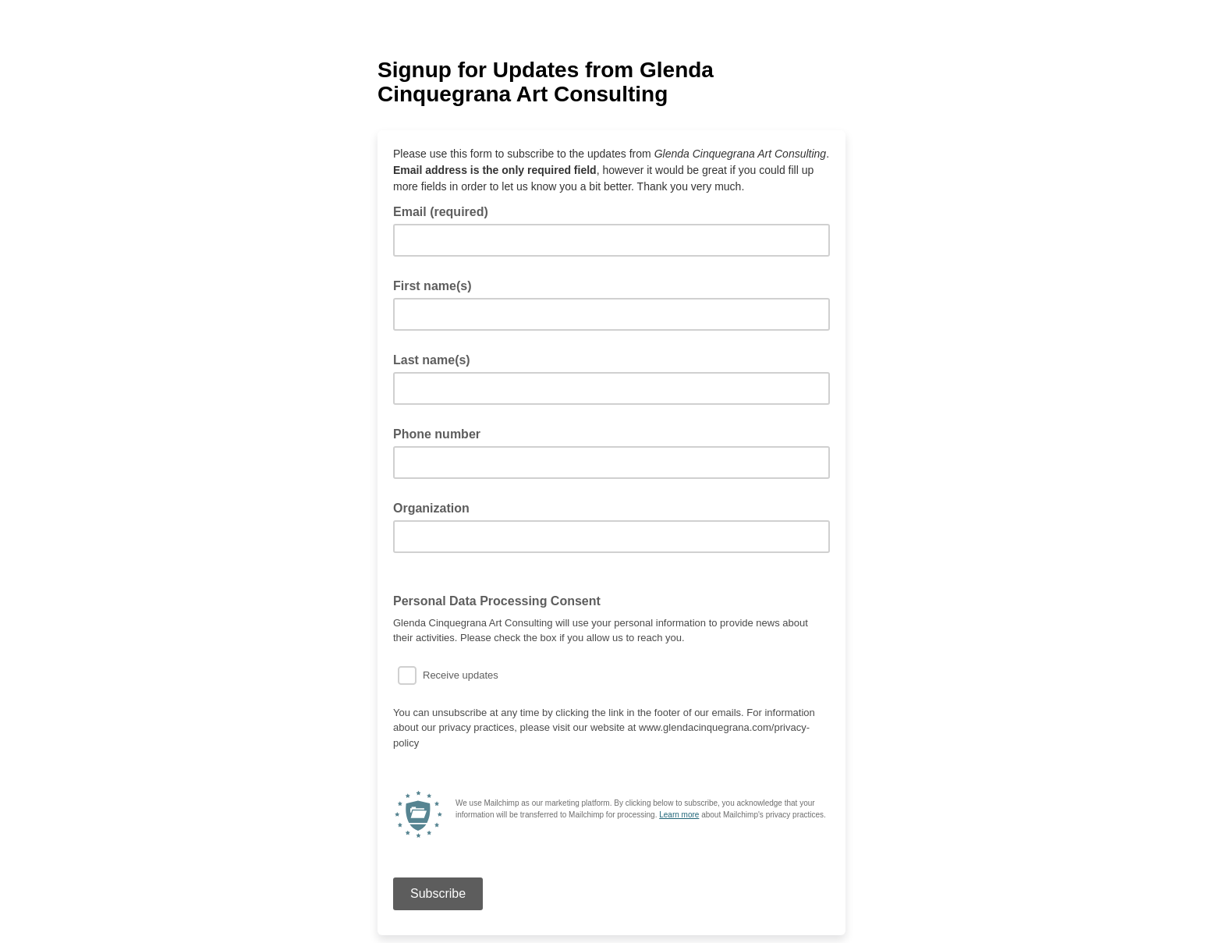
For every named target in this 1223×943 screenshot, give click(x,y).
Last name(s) (431, 360)
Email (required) (445, 210)
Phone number (436, 434)
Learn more (679, 814)
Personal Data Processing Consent (501, 599)
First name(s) (432, 285)
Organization (431, 508)
